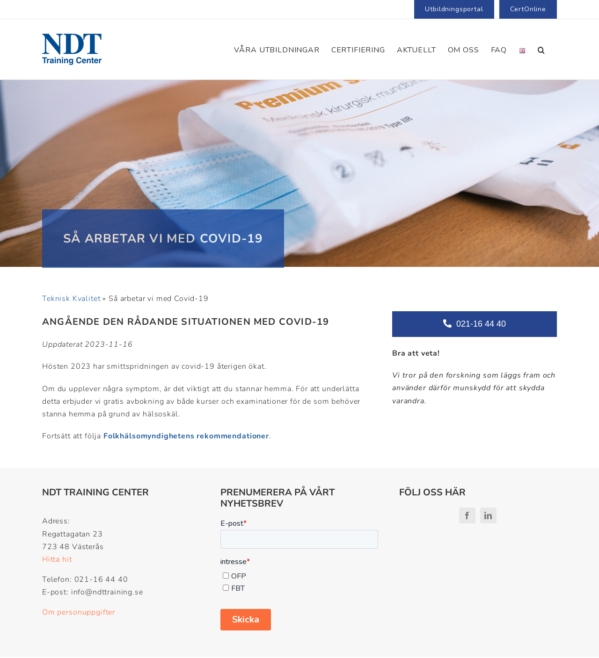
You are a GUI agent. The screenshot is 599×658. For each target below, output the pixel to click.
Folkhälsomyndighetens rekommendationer (186, 436)
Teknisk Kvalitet (71, 298)
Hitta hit (57, 559)
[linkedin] (488, 515)
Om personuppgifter (78, 612)
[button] (541, 49)
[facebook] (467, 515)
